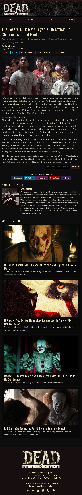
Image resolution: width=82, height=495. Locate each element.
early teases (24, 104)
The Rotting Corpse (30, 478)
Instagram (41, 178)
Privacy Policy (47, 486)
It (61, 123)
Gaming (33, 472)
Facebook (17, 178)
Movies (14, 53)
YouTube (54, 178)
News (6, 53)
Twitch (66, 178)
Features (52, 475)
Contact (58, 478)
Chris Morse (9, 46)
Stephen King (60, 53)
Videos (28, 475)
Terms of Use (34, 486)
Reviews (39, 475)
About (47, 478)
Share (75, 166)
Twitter (40, 107)
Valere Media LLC (36, 483)
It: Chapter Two (44, 53)
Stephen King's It (27, 53)
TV (51, 472)
